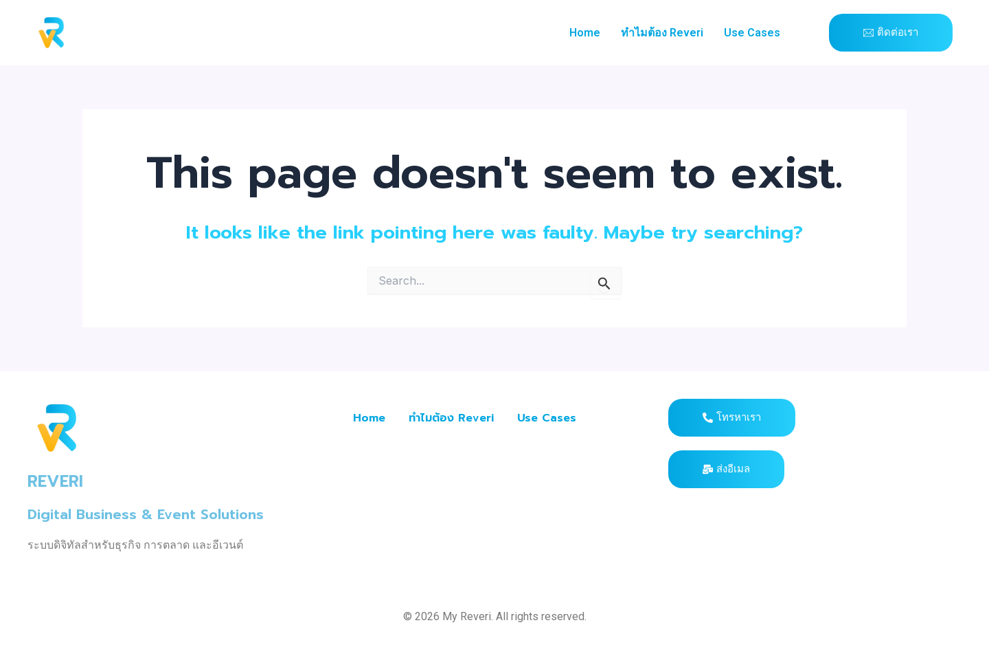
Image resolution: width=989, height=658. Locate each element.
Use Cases (752, 32)
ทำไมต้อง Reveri (662, 32)
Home (584, 32)
